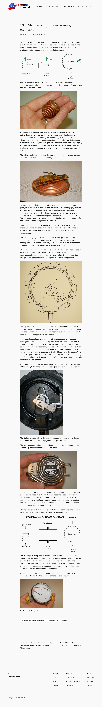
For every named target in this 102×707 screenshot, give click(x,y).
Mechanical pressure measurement (33, 620)
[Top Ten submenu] (93, 6)
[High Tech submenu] (60, 6)
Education (42, 34)
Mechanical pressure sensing (57, 620)
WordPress (21, 698)
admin (35, 34)
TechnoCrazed (14, 677)
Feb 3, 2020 (24, 34)
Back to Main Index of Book (31, 611)
